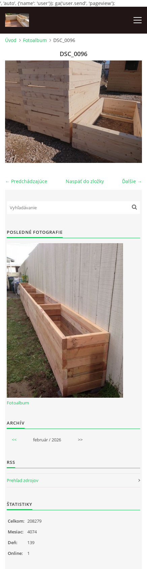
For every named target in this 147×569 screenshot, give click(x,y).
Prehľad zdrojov (22, 480)
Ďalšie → (132, 181)
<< (14, 440)
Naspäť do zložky (85, 181)
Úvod (11, 40)
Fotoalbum (35, 40)
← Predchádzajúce (26, 181)
